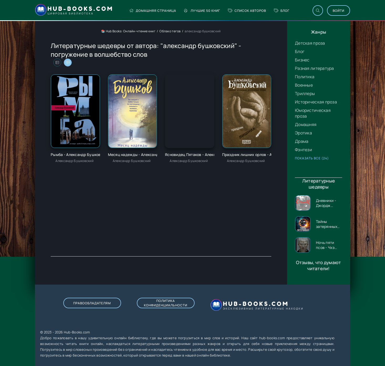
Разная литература (314, 68)
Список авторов (247, 10)
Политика (304, 77)
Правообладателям (92, 303)
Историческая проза (316, 102)
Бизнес (302, 60)
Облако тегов (169, 31)
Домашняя (305, 124)
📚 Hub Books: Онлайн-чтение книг (128, 31)
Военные (304, 85)
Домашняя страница (152, 10)
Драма (301, 141)
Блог (281, 10)
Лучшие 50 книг (202, 10)
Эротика (303, 133)
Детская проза (310, 43)
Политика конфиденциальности (165, 303)
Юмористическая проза (313, 113)
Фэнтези (303, 150)
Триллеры (305, 93)
